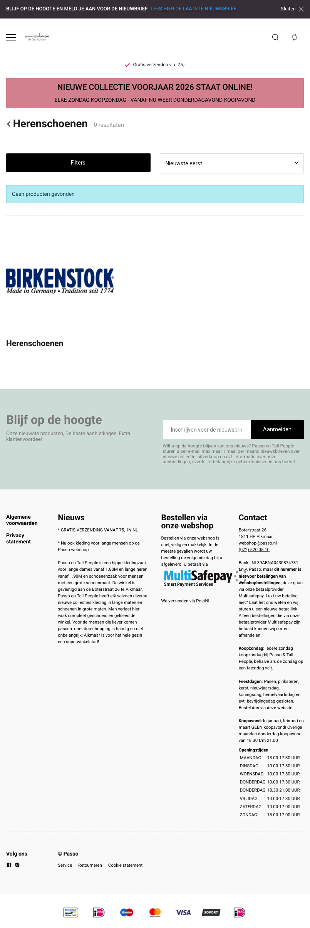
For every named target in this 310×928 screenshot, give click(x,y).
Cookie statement (125, 865)
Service (65, 865)
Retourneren (90, 865)
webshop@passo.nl (258, 543)
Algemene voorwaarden (22, 520)
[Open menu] (11, 37)
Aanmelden (277, 429)
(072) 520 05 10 (254, 549)
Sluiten (292, 9)
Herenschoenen (47, 124)
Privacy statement (18, 539)
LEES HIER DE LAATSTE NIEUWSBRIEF (193, 9)
